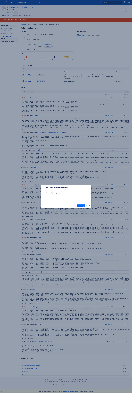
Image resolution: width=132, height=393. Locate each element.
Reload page (81, 206)
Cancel (88, 206)
